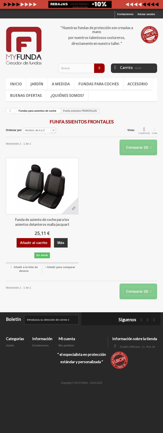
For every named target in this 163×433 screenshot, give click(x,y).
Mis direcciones (68, 356)
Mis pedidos (66, 345)
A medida (61, 84)
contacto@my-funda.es (142, 367)
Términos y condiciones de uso (42, 369)
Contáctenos (125, 14)
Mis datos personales (72, 361)
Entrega (37, 351)
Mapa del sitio (41, 384)
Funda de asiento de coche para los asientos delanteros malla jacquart (42, 222)
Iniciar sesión (146, 14)
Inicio (16, 84)
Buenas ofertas (26, 95)
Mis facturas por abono (73, 351)
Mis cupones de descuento (75, 367)
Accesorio (138, 84)
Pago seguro (40, 378)
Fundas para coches (98, 84)
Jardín (36, 84)
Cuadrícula (144, 130)
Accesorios (13, 371)
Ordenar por (14, 130)
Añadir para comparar (61, 267)
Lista (154, 130)
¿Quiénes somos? (67, 95)
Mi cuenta (66, 338)
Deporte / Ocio (15, 360)
